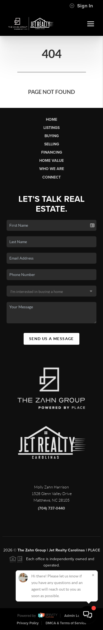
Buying (51, 136)
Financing (51, 152)
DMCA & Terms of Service (66, 623)
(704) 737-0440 (51, 510)
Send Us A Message (51, 338)
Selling (51, 144)
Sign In (81, 5)
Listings (51, 127)
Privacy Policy (28, 623)
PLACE (94, 552)
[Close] (93, 575)
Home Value (51, 160)
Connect (51, 177)
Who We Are (51, 168)
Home (51, 119)
